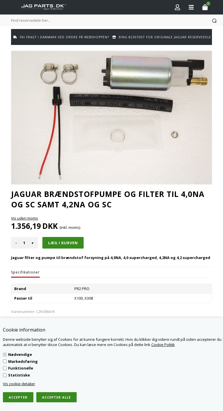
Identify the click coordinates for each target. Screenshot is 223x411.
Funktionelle (20, 368)
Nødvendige (20, 354)
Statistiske (19, 375)
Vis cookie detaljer (19, 383)
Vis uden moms (24, 218)
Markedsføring (23, 361)
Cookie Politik (163, 344)
